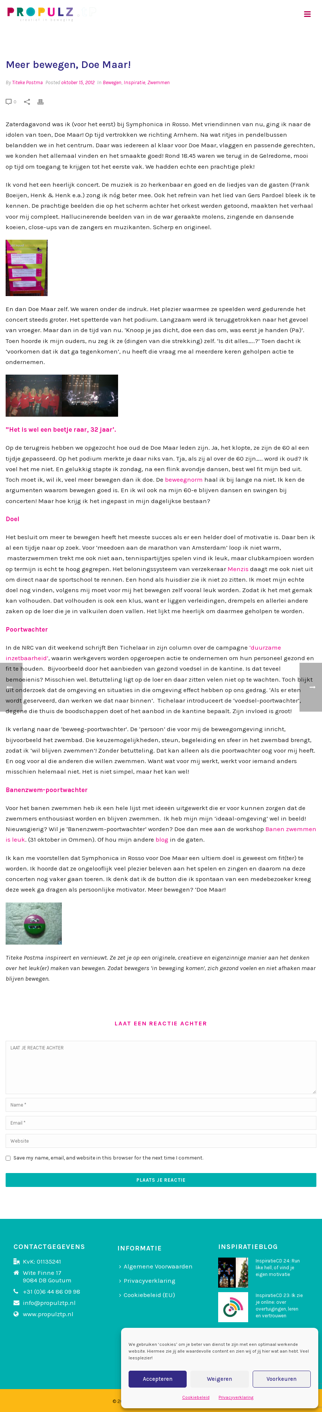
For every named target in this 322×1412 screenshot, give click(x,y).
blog (162, 839)
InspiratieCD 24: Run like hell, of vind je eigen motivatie (278, 1267)
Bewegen (112, 82)
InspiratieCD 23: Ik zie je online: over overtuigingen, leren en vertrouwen (279, 1305)
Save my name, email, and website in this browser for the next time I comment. (108, 1158)
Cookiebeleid (196, 1397)
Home (237, 39)
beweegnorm (183, 479)
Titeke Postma (27, 82)
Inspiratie (134, 82)
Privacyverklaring (236, 1397)
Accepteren (157, 1379)
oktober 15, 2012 (77, 82)
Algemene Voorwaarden (156, 1266)
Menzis (238, 569)
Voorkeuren (282, 1379)
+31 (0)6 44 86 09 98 (51, 1291)
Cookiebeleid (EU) (147, 1295)
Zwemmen (158, 82)
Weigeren (219, 1379)
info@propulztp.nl (49, 1302)
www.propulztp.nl (48, 1314)
